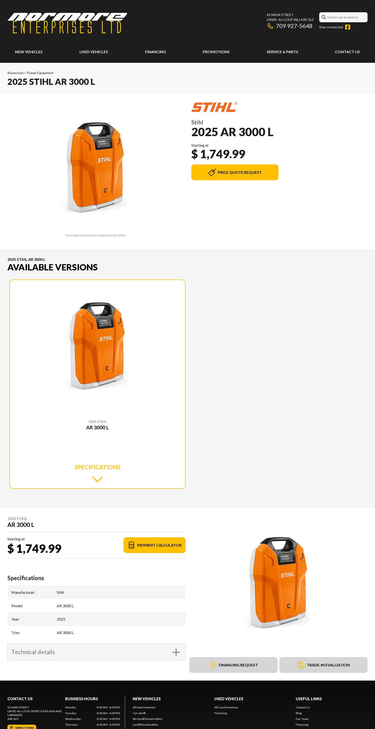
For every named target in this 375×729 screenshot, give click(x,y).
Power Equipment (40, 73)
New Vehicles (29, 51)
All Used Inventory (226, 707)
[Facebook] (348, 27)
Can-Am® (139, 713)
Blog (298, 713)
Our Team (302, 719)
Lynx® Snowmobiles (146, 724)
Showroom (15, 73)
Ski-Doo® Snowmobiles (148, 719)
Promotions (216, 51)
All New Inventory (144, 707)
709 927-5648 (289, 25)
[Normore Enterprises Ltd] (67, 23)
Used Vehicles (94, 51)
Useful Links (309, 698)
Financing (155, 51)
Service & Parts (282, 51)
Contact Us (347, 51)
